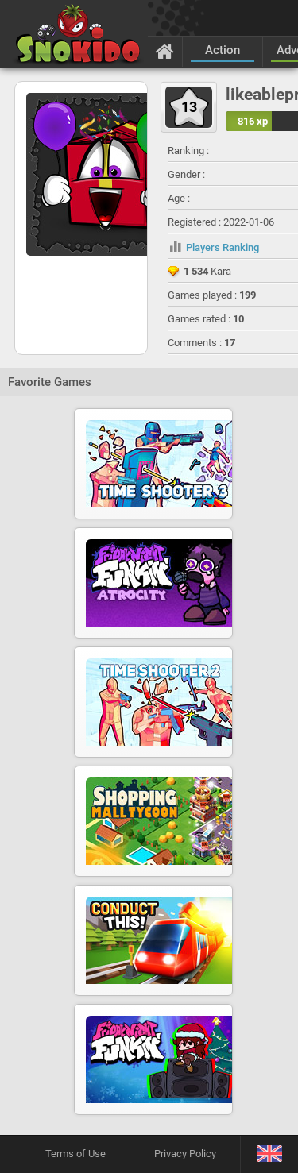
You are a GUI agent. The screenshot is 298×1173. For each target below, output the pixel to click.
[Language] (269, 1154)
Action (222, 50)
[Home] (165, 51)
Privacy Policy (185, 1153)
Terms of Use (75, 1153)
